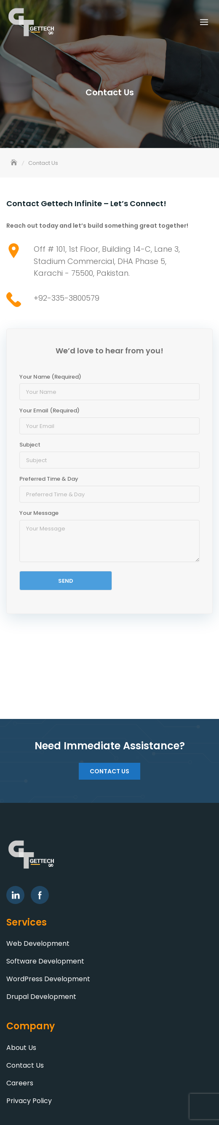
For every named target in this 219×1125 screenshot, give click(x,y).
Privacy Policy (29, 1101)
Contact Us (109, 771)
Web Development (37, 943)
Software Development (45, 961)
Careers (19, 1083)
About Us (21, 1047)
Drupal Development (41, 996)
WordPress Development (48, 979)
